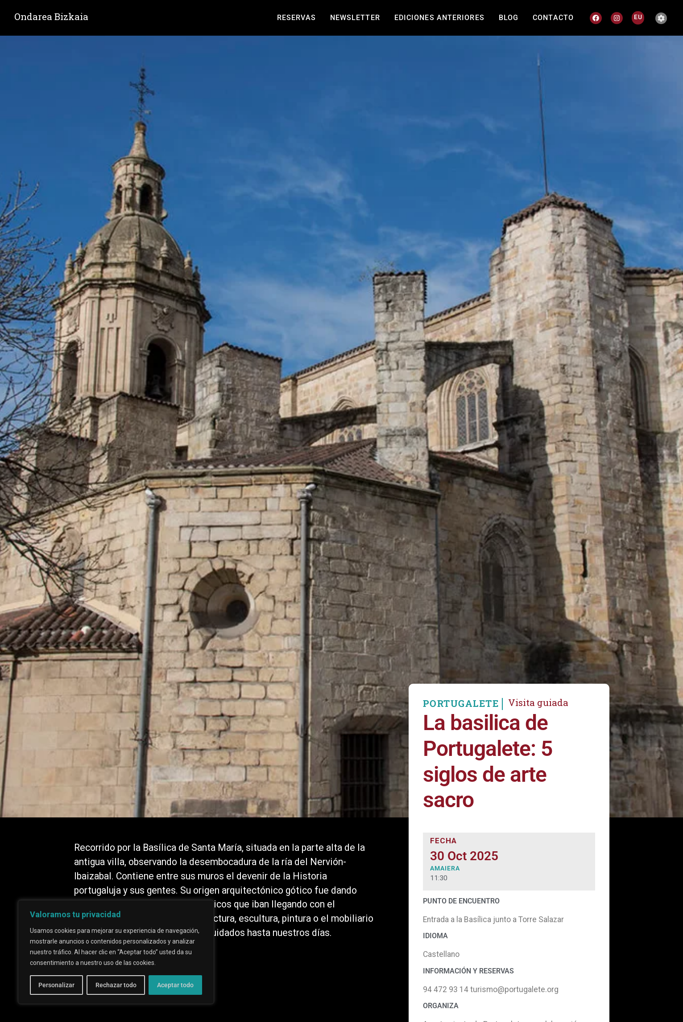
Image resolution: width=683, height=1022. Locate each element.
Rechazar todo (115, 985)
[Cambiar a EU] (638, 17)
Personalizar (56, 985)
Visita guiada (538, 712)
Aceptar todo (175, 985)
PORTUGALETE (461, 713)
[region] (116, 952)
